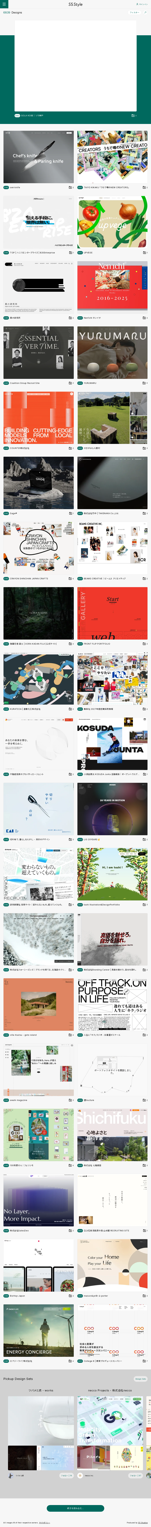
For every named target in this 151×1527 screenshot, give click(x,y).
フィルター (134, 12)
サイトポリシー (44, 1523)
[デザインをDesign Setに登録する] (134, 115)
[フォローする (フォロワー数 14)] (66, 1475)
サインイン (142, 4)
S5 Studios (143, 1523)
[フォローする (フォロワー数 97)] (135, 1475)
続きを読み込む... (75, 1508)
